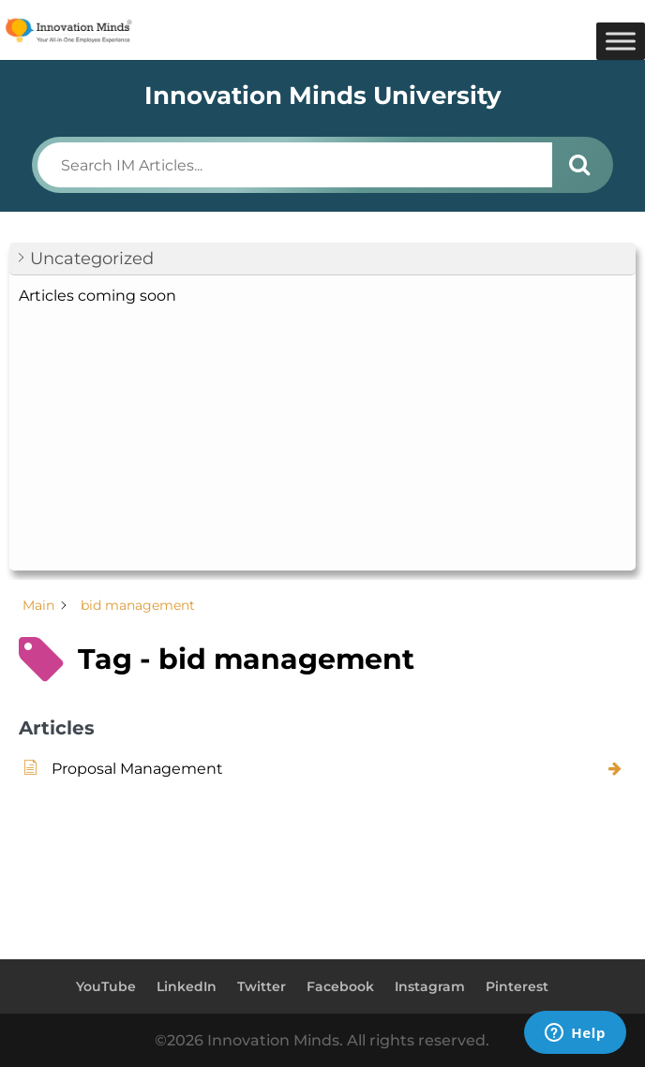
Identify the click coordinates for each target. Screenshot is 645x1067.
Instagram (430, 986)
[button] (322, 259)
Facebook (340, 986)
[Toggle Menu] (621, 41)
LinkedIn (187, 986)
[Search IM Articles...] (295, 164)
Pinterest (517, 986)
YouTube (106, 986)
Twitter (261, 986)
